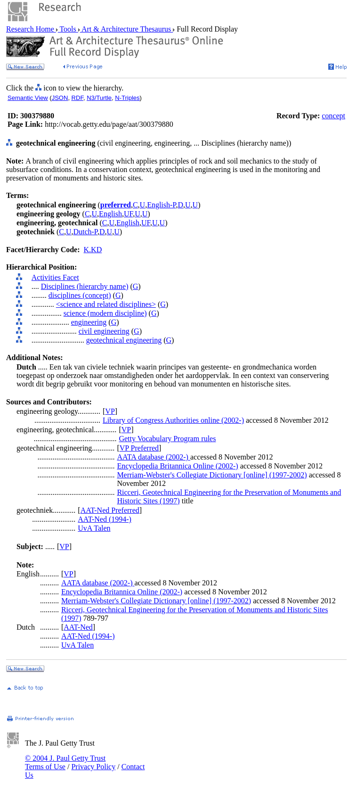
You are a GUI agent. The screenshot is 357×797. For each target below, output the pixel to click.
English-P (161, 205)
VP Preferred (139, 448)
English (110, 214)
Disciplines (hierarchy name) (85, 286)
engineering (89, 322)
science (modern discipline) (105, 313)
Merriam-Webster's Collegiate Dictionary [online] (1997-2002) (212, 475)
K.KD (93, 250)
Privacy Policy (93, 767)
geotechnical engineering (124, 340)
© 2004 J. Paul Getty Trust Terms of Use (65, 762)
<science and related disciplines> (106, 304)
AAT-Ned (78, 627)
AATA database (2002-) (153, 457)
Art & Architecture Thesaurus (126, 29)
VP (109, 411)
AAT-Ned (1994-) (104, 519)
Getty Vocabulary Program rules (167, 439)
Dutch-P (85, 232)
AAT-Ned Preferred (110, 510)
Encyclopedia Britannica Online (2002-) (177, 466)
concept (333, 116)
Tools (68, 29)
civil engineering (104, 331)
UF (128, 214)
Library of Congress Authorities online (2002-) (173, 420)
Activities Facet (55, 277)
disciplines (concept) (80, 295)
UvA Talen (94, 528)
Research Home (31, 29)
